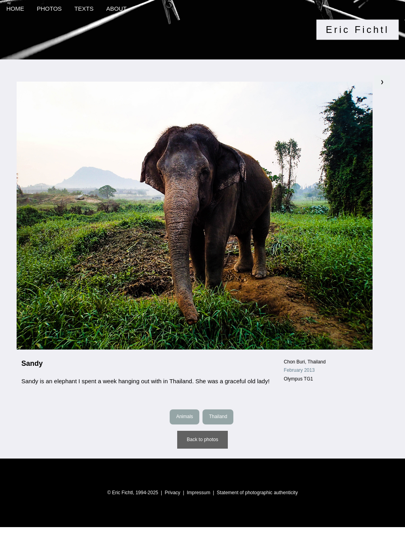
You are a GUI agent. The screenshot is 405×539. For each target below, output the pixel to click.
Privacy (172, 492)
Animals (184, 416)
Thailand (218, 416)
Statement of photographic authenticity (257, 492)
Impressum (198, 492)
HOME (15, 8)
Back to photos (202, 439)
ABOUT (116, 8)
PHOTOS (49, 8)
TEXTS (83, 8)
